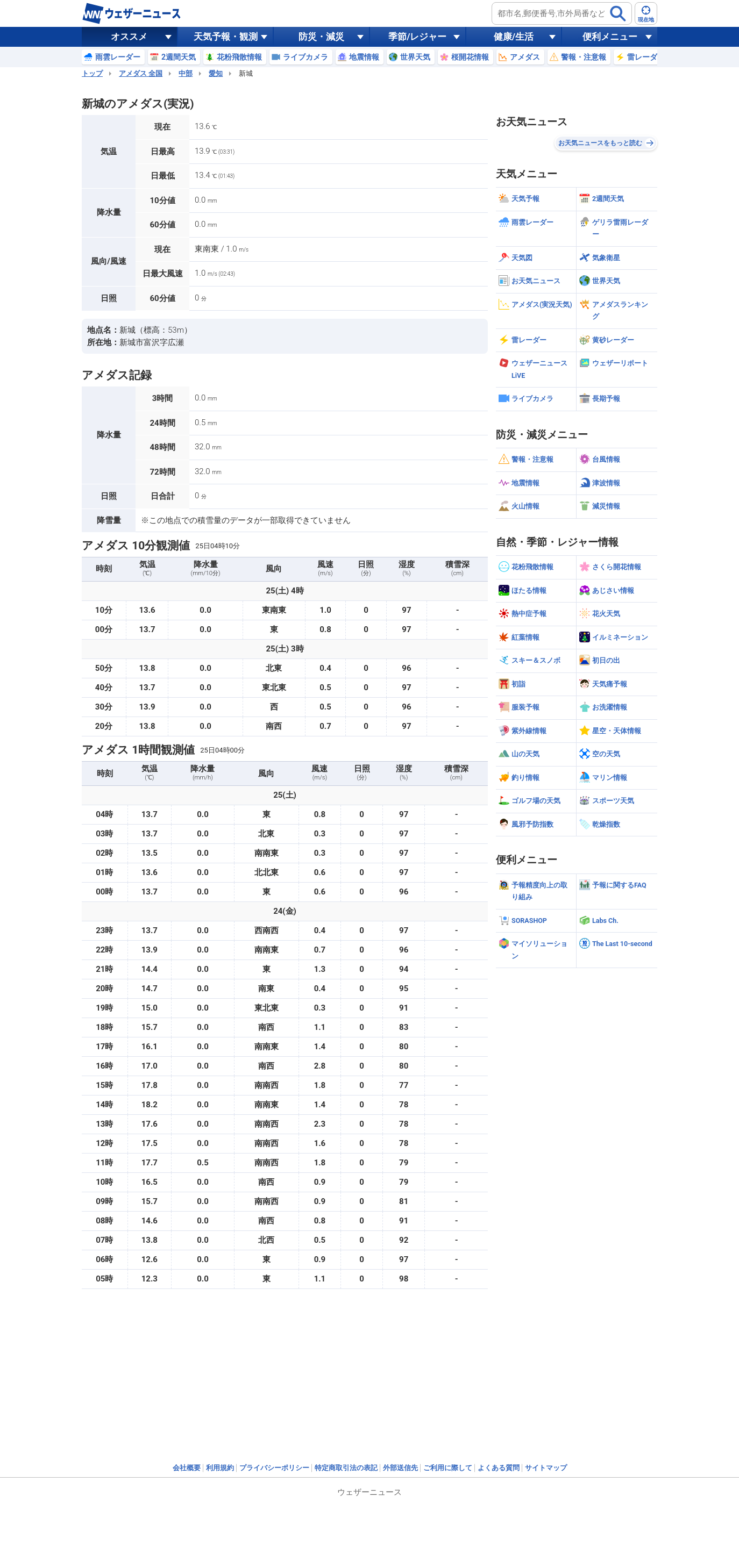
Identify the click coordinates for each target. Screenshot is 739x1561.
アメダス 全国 (140, 73)
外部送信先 (400, 1468)
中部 (186, 73)
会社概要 (187, 1468)
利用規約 (220, 1468)
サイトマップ (546, 1468)
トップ (92, 73)
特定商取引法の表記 (346, 1468)
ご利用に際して (447, 1468)
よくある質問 (499, 1468)
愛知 (216, 73)
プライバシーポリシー (274, 1468)
